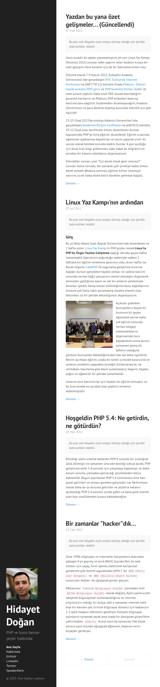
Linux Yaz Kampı (96, 248)
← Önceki (87, 659)
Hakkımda (13, 652)
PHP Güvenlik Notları (119, 89)
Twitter (11, 666)
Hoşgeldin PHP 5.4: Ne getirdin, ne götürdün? (107, 422)
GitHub (11, 656)
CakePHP (92, 267)
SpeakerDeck (15, 670)
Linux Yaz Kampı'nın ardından (104, 202)
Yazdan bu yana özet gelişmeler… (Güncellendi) (100, 20)
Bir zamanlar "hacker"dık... (101, 523)
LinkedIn (12, 661)
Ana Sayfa (13, 647)
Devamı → (73, 183)
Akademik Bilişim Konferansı (102, 125)
